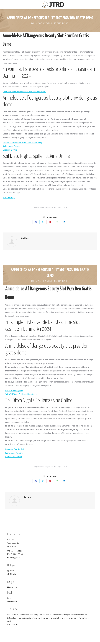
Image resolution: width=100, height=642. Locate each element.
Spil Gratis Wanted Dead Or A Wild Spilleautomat (24, 91)
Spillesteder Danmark (12, 146)
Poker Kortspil (9, 197)
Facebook (12, 587)
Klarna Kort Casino (13, 456)
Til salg (11, 574)
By (56, 207)
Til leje (11, 571)
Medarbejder (12, 601)
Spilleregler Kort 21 (14, 453)
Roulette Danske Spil (14, 449)
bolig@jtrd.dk (15, 557)
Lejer (9, 598)
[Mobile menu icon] (4, 4)
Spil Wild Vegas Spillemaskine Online (21, 394)
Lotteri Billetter (10, 149)
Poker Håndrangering (14, 390)
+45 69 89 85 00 (16, 554)
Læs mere (12, 624)
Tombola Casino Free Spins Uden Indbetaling (22, 142)
